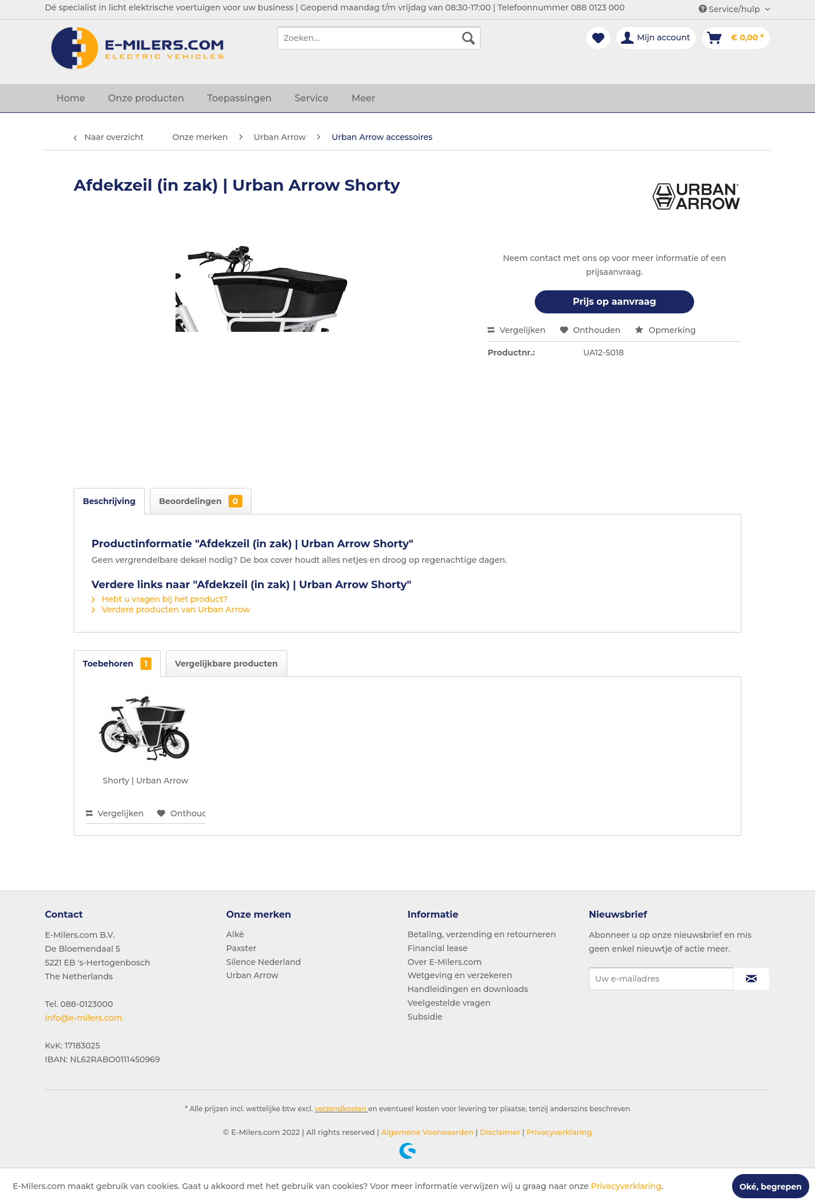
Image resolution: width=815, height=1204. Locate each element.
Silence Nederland (263, 962)
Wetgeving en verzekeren (460, 975)
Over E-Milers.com (445, 962)
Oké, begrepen (771, 1187)
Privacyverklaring (558, 1132)
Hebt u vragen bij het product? (160, 599)
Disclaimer (499, 1132)
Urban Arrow (252, 975)
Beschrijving (109, 501)
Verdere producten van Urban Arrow (171, 609)
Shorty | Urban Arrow (145, 780)
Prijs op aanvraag (614, 301)
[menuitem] (379, 38)
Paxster (241, 948)
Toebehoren (117, 663)
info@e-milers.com (83, 1018)
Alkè (235, 934)
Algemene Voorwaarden (426, 1132)
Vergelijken (517, 330)
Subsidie (425, 1017)
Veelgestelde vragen (449, 1003)
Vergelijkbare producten (226, 663)
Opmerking (665, 330)
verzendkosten (341, 1108)
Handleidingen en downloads (468, 989)
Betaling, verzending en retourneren (482, 934)
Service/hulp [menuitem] (730, 9)
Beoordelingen (200, 501)
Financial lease (437, 948)
